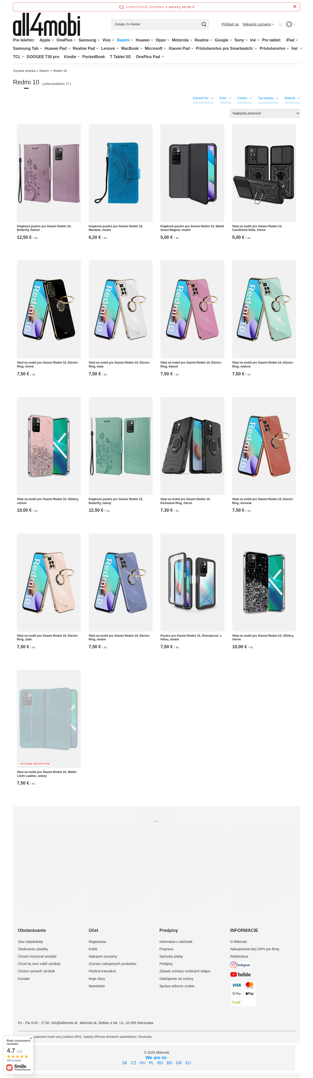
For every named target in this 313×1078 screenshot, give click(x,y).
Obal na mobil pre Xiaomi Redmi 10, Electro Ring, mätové (262, 364)
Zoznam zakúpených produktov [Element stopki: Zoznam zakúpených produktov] (113, 964)
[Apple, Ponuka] (53, 40)
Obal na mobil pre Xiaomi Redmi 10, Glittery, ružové (48, 501)
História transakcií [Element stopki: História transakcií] (102, 971)
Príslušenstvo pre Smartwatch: (225, 48)
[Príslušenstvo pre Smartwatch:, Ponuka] (256, 48)
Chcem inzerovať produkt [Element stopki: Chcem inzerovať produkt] (37, 956)
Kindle (70, 57)
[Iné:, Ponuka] (301, 48)
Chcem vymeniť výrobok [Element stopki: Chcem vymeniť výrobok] (36, 971)
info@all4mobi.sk (64, 1023)
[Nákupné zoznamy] (258, 24)
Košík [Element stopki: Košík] (93, 949)
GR (179, 1063)
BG (169, 1063)
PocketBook (93, 57)
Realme (202, 40)
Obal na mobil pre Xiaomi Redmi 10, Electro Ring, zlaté (47, 637)
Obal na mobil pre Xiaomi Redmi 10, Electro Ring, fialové (190, 364)
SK (124, 1063)
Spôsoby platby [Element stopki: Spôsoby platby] (171, 956)
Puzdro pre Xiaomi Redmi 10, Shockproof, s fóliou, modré (191, 637)
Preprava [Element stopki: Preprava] (166, 949)
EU (188, 1063)
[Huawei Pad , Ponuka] (69, 48)
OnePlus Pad (148, 57)
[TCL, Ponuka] (23, 56)
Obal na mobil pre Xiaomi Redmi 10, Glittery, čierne (263, 637)
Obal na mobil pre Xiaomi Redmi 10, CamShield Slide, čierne (257, 228)
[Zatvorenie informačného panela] (294, 7)
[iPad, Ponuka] (297, 40)
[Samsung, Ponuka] (98, 40)
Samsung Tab (26, 48)
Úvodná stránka (24, 71)
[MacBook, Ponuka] (141, 48)
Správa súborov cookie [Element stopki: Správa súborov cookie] (176, 986)
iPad (290, 40)
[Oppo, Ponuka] (168, 40)
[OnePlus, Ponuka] (75, 40)
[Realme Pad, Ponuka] (97, 48)
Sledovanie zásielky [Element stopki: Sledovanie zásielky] (33, 949)
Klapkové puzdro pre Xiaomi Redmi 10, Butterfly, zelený (116, 501)
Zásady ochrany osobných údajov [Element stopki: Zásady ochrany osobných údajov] (185, 971)
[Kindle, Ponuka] (78, 56)
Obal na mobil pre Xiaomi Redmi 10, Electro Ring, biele (119, 364)
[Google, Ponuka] (231, 40)
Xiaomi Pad (179, 48)
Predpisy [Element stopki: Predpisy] (166, 964)
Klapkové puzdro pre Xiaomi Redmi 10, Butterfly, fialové (44, 228)
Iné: (294, 48)
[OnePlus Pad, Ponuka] (162, 56)
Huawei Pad (56, 48)
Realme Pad (84, 48)
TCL (17, 57)
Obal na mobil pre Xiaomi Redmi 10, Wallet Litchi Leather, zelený (46, 774)
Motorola (180, 40)
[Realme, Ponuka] (211, 40)
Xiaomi (123, 40)
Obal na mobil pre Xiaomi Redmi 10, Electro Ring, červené (262, 501)
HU (142, 1063)
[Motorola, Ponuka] (191, 40)
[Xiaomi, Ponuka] (132, 40)
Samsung (87, 40)
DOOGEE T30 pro (43, 57)
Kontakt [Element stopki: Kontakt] (23, 979)
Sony (239, 40)
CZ (133, 1063)
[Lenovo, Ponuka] (117, 48)
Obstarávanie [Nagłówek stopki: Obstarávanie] (32, 930)
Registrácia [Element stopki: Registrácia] (97, 942)
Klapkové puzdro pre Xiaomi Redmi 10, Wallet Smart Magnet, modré (192, 228)
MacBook (130, 48)
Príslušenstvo (272, 48)
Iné (253, 40)
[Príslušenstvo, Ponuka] (288, 48)
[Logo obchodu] (46, 24)
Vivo (106, 40)
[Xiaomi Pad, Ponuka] (192, 48)
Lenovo (108, 48)
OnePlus (64, 40)
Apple (44, 40)
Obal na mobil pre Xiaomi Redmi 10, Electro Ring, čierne (47, 364)
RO (160, 1063)
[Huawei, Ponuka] (152, 40)
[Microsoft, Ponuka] (165, 48)
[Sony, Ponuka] (246, 40)
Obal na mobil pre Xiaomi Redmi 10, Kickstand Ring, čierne (185, 501)
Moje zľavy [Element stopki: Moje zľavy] (97, 979)
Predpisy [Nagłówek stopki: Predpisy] (168, 930)
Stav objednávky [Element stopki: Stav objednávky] (30, 942)
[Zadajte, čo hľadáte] (160, 24)
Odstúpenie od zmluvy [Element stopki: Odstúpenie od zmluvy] (176, 979)
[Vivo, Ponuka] (113, 40)
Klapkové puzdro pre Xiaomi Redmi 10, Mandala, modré (116, 228)
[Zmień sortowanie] (265, 113)
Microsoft (153, 48)
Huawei (142, 40)
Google (221, 40)
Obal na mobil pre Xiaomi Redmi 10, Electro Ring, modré (119, 637)
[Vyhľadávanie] (203, 24)
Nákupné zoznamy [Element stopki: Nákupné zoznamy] (103, 956)
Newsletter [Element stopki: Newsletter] (97, 986)
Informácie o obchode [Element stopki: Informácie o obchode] (176, 942)
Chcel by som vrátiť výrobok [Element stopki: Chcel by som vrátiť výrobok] (39, 964)
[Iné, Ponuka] (258, 40)
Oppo (161, 40)
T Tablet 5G (120, 57)
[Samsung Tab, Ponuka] (41, 48)
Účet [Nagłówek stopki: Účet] (93, 930)
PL (151, 1063)
